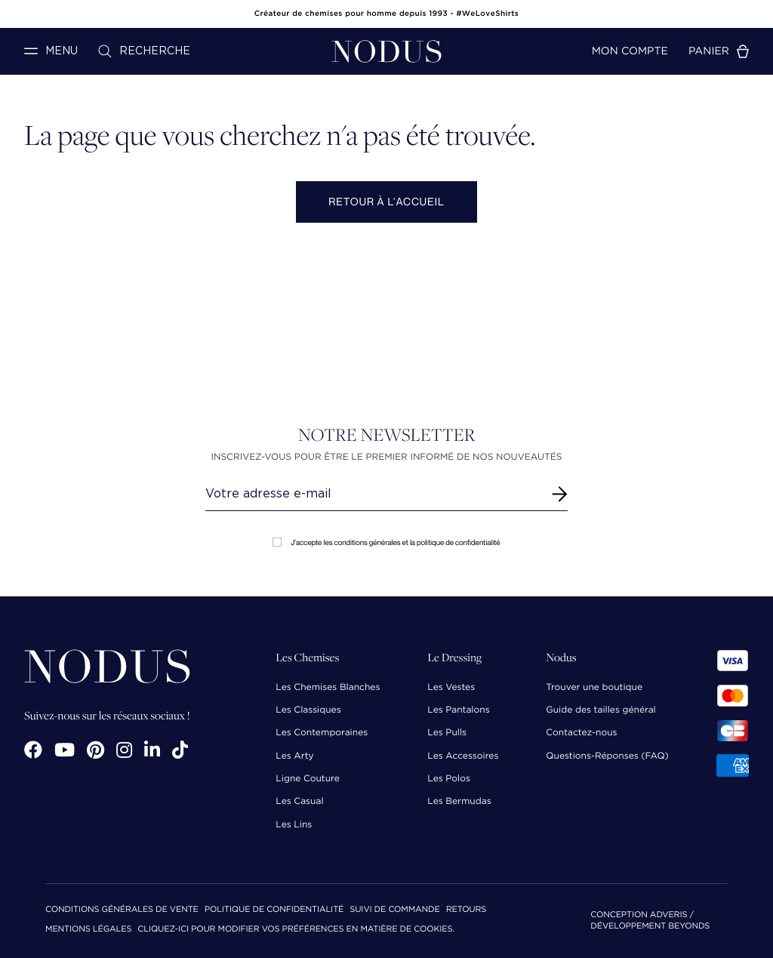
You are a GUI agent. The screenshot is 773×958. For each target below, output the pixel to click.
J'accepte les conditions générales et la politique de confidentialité (386, 542)
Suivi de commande (394, 910)
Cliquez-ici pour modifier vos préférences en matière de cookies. (295, 930)
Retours (466, 910)
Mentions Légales (88, 930)
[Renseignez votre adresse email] (372, 494)
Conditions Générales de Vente (122, 910)
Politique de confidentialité (274, 910)
